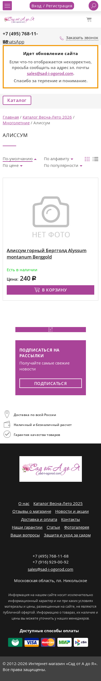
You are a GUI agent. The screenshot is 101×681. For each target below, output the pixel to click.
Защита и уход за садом (67, 535)
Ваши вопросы (25, 535)
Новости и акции (72, 511)
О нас (23, 503)
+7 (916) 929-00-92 (51, 562)
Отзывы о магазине (31, 511)
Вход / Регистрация (52, 5)
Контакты (70, 519)
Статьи (53, 527)
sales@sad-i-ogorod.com (50, 73)
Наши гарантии (27, 527)
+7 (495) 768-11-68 (51, 556)
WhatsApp (13, 42)
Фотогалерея (76, 527)
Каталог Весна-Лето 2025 (58, 503)
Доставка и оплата (39, 519)
